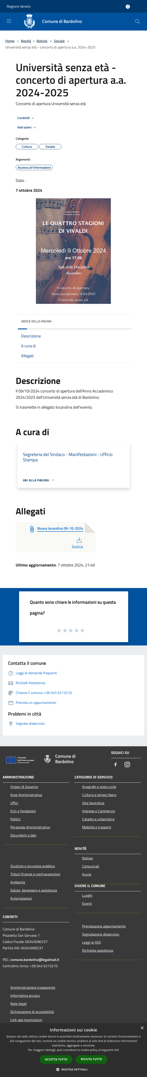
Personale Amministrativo (30, 827)
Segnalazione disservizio (100, 934)
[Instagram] (127, 765)
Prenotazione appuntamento (104, 926)
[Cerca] (137, 21)
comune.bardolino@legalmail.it (34, 959)
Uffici (14, 803)
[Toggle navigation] (9, 21)
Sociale (59, 41)
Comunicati (90, 866)
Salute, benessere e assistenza (33, 890)
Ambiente (17, 882)
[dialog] (73, 1050)
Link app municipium (26, 1019)
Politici (15, 819)
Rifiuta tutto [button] (91, 1059)
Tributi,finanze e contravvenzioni (35, 874)
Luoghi (87, 895)
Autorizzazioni (21, 898)
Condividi (26, 118)
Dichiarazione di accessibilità (32, 1011)
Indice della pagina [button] (36, 321)
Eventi (87, 903)
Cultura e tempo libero (99, 794)
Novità (26, 41)
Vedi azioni (27, 127)
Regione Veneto (19, 6)
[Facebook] (115, 765)
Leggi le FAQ (91, 942)
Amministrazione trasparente (32, 987)
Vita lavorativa (93, 803)
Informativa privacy (25, 995)
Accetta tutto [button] (56, 1059)
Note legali (18, 1003)
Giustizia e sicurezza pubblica (32, 866)
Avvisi (86, 874)
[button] (73, 1069)
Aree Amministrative (26, 794)
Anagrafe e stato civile (99, 786)
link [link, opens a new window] (116, 1050)
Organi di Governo (24, 786)
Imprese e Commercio (98, 811)
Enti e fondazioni (23, 811)
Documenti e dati (23, 835)
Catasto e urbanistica (98, 819)
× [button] (142, 1028)
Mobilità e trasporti (96, 827)
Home (9, 41)
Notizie (42, 41)
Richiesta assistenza (97, 950)
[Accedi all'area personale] (128, 6)
